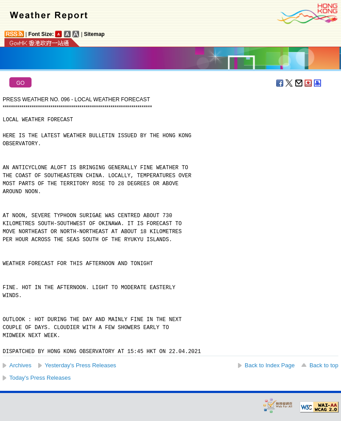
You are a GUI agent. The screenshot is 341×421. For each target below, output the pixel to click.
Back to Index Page (270, 365)
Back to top (323, 365)
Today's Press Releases (40, 377)
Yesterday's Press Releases (80, 365)
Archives (20, 365)
